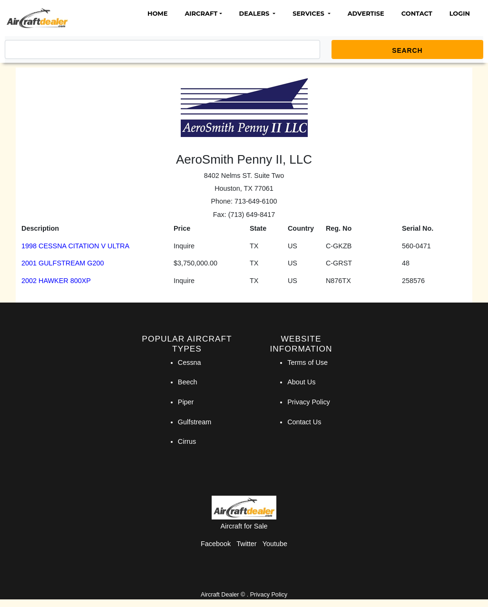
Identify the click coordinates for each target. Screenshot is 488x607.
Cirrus (187, 441)
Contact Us (304, 422)
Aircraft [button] (201, 13)
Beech (187, 382)
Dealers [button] (255, 13)
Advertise (366, 13)
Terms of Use (307, 362)
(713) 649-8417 (251, 214)
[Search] (162, 49)
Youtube (275, 544)
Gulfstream (194, 422)
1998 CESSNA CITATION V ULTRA (75, 246)
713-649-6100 (255, 201)
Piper (186, 402)
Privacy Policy (308, 402)
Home (157, 13)
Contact (416, 13)
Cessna (189, 362)
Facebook (216, 544)
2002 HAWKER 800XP (56, 280)
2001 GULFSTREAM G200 (62, 263)
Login (459, 13)
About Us (301, 382)
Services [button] (309, 13)
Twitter (246, 544)
